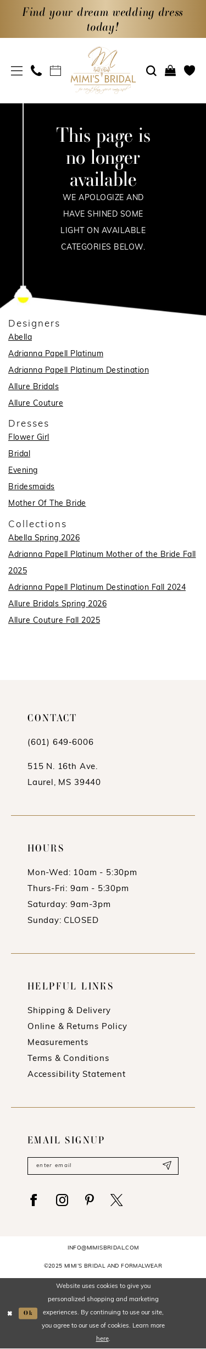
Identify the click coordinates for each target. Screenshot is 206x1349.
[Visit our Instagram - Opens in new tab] (63, 1200)
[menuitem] (17, 70)
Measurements (57, 1043)
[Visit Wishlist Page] (189, 70)
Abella (20, 338)
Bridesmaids (31, 487)
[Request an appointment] (55, 70)
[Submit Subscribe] (167, 1166)
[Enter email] (103, 1166)
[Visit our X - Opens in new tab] (118, 1200)
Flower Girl (28, 438)
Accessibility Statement (76, 1075)
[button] (17, 70)
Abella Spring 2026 (44, 538)
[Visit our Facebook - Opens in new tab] (34, 1200)
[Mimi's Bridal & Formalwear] (103, 70)
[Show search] (151, 70)
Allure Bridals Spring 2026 (57, 604)
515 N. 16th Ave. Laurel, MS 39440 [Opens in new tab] (64, 775)
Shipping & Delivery (68, 1011)
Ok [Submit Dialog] (29, 1313)
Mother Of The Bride (47, 504)
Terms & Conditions (68, 1059)
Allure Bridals (33, 387)
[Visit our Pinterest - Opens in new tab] (91, 1200)
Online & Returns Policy (77, 1027)
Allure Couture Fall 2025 (54, 621)
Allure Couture (35, 404)
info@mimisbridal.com (103, 1249)
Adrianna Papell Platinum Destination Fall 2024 (97, 588)
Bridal (19, 454)
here (102, 1340)
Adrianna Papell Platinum (55, 354)
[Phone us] (36, 70)
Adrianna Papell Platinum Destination (78, 371)
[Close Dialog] (9, 1313)
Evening (23, 471)
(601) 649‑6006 (60, 743)
